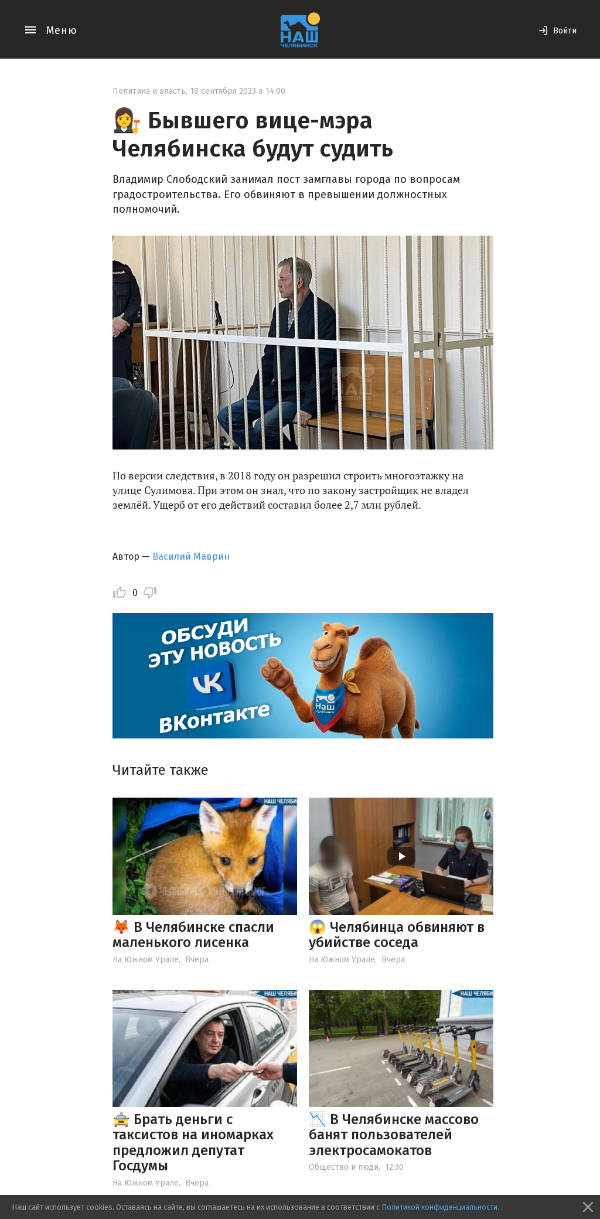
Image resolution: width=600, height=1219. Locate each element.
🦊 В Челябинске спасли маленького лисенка (193, 935)
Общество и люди (344, 1167)
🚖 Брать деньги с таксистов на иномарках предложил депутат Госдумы (193, 1142)
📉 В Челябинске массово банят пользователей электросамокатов (394, 1135)
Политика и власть (149, 91)
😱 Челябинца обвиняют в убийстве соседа (397, 935)
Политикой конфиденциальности (439, 1207)
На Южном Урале (145, 960)
